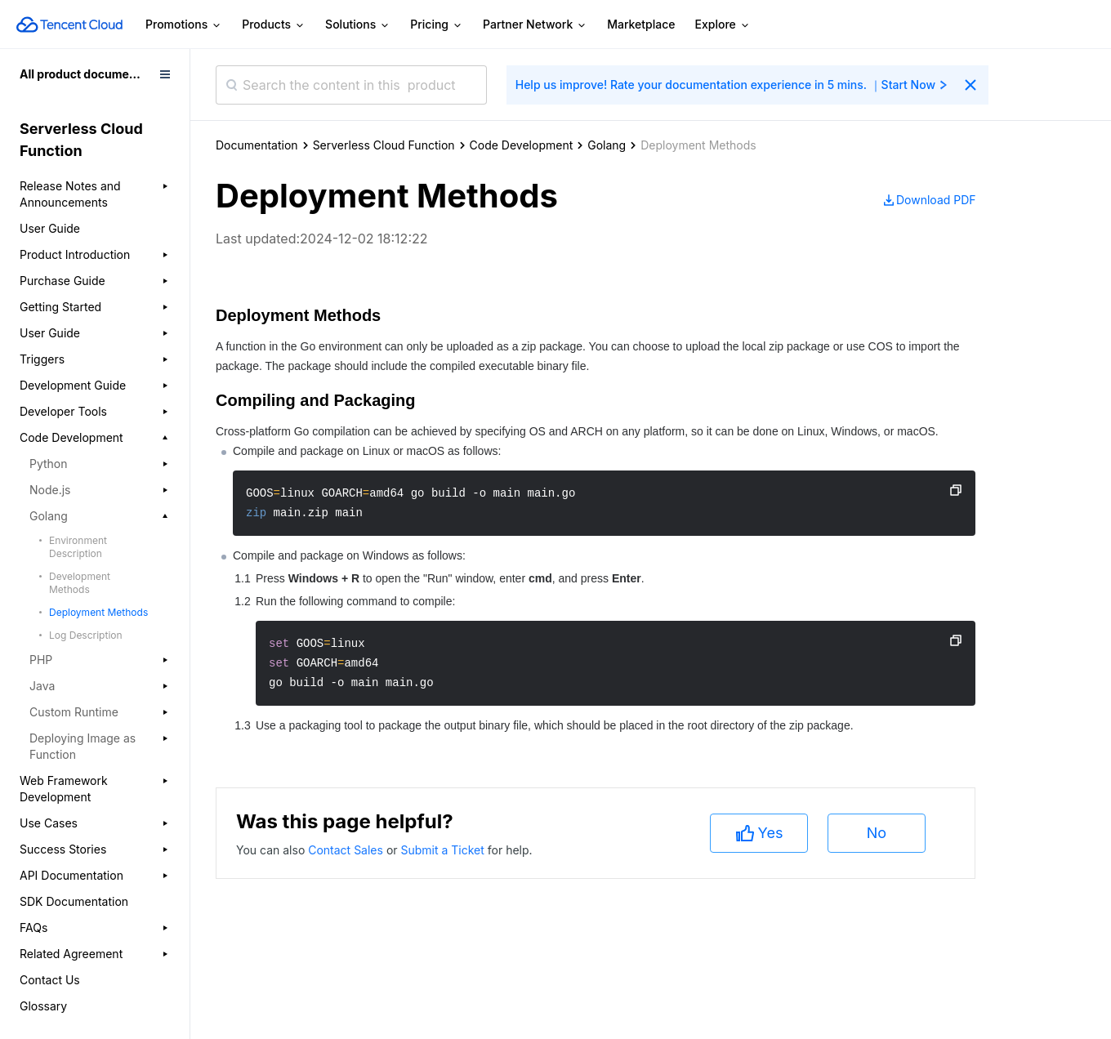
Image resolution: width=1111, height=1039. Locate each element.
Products (274, 25)
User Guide (50, 228)
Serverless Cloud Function (384, 145)
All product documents (83, 74)
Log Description (86, 635)
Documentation (257, 145)
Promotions (183, 25)
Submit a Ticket (443, 850)
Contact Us (50, 980)
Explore (723, 25)
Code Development (521, 145)
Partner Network (535, 25)
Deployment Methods (98, 612)
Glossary (43, 1006)
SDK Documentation (74, 901)
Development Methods (79, 582)
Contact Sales (347, 850)
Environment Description (78, 547)
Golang (606, 145)
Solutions (357, 25)
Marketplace (641, 24)
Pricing (436, 25)
